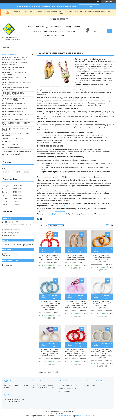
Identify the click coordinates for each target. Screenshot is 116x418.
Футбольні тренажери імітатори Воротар (14, 79)
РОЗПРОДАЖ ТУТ (89, 6)
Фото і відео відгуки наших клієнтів (16, 151)
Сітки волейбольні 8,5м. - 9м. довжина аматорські (13, 99)
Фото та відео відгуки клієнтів (44, 31)
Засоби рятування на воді (12, 138)
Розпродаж (6, 141)
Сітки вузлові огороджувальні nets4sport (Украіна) (14, 63)
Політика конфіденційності (53, 35)
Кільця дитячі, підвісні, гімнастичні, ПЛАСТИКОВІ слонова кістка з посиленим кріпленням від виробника (101, 353)
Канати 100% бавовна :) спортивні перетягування (15, 134)
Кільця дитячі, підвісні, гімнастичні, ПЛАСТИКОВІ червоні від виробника (49, 257)
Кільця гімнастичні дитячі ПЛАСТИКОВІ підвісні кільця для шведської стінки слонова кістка (50, 352)
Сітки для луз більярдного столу (15, 120)
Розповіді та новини (71, 26)
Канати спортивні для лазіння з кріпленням (15, 129)
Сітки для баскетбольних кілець (14, 108)
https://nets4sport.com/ (12, 230)
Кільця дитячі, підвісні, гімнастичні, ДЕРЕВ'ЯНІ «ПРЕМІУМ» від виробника (75, 257)
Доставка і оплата (53, 26)
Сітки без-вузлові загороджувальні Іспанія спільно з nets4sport (16, 58)
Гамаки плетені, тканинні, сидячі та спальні (16, 124)
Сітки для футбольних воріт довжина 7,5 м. (13, 68)
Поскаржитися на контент (65, 416)
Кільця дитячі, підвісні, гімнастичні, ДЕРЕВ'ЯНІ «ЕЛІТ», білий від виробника (102, 304)
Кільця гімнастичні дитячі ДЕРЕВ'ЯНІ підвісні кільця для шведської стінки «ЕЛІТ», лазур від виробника (50, 305)
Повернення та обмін (10, 145)
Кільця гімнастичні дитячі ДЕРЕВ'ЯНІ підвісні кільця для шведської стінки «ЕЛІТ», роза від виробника (76, 304)
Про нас (30, 26)
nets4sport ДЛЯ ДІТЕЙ (10, 54)
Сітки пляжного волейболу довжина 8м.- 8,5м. (13, 94)
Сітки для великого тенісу (12, 111)
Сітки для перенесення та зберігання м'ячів (16, 116)
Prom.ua (70, 411)
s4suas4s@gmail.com (11, 233)
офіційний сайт (57, 214)
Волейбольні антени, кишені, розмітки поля (13, 104)
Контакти (40, 26)
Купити (55, 234)
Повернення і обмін (67, 31)
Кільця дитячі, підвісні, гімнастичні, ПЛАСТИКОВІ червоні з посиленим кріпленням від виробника (75, 352)
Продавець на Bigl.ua (58, 414)
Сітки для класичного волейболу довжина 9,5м (15, 89)
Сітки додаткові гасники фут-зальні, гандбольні (16, 84)
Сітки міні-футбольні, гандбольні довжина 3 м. (15, 74)
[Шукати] (109, 31)
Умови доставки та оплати (13, 148)
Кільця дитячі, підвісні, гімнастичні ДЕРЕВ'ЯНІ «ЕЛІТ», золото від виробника (102, 258)
